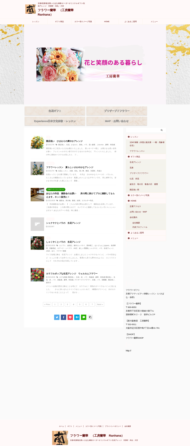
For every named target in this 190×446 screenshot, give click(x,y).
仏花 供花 (134, 173)
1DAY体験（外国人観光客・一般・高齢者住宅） (147, 138)
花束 (131, 162)
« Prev (47, 299)
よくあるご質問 (130, 22)
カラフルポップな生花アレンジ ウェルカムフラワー (72, 268)
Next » (100, 299)
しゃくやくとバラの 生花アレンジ (64, 236)
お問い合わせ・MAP (138, 206)
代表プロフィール (139, 221)
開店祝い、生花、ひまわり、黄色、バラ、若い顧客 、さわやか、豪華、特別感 (86, 139)
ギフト (69, 421)
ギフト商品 (59, 22)
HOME (106, 22)
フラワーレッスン (137, 145)
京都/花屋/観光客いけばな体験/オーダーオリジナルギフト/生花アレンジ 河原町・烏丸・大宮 (104, 435)
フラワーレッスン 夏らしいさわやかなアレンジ (69, 162)
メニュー (154, 22)
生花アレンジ (135, 156)
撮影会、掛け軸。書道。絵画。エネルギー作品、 (77, 195)
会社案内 (133, 212)
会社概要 (136, 217)
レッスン (35, 22)
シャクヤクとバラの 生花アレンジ (63, 217)
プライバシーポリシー (113, 421)
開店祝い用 (134, 184)
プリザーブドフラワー (139, 167)
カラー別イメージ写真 (83, 22)
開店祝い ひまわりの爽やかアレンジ (64, 135)
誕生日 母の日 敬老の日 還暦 (144, 178)
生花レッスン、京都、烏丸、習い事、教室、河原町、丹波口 (80, 165)
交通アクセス (135, 201)
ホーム (61, 421)
